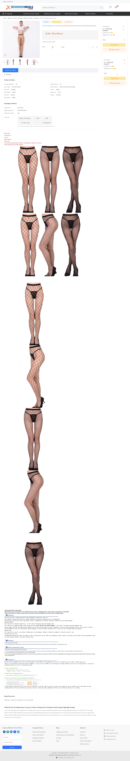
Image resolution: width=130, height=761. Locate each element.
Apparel (10, 18)
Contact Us (83, 732)
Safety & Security (84, 744)
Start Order (114, 45)
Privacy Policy (83, 738)
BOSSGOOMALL (17, 728)
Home (4, 18)
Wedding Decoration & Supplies (52, 13)
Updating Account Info (62, 732)
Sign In (5, 1)
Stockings (36, 18)
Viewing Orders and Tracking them (65, 735)
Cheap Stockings (28, 700)
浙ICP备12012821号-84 (74, 755)
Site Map (58, 738)
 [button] (38, 62)
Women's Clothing (17, 18)
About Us (82, 735)
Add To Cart (114, 50)
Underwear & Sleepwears (16, 700)
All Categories (7, 14)
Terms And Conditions (85, 741)
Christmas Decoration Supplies (31, 13)
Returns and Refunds (38, 735)
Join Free (10, 1)
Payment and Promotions (39, 732)
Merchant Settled (36, 741)
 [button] (3, 62)
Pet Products (109, 13)
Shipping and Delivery (38, 738)
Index (57, 741)
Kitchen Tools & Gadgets (71, 13)
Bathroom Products (91, 13)
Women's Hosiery (28, 18)
